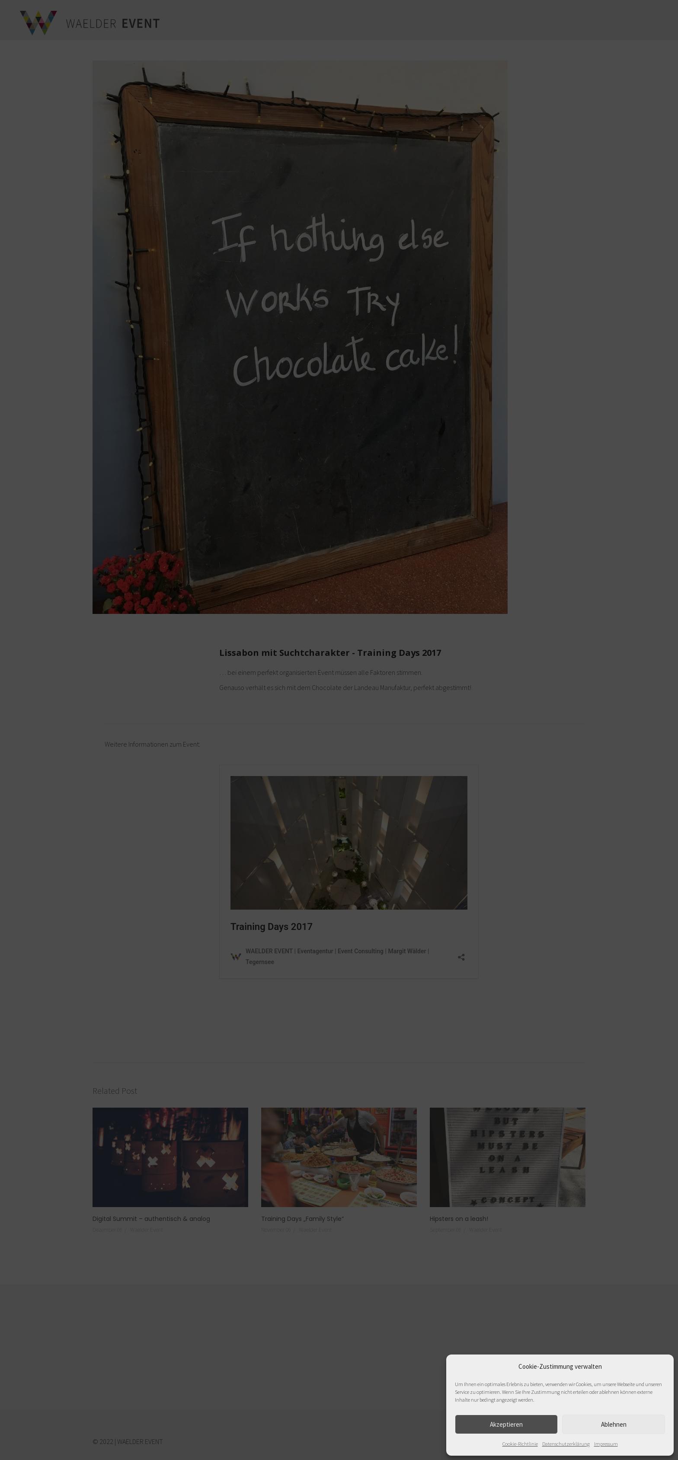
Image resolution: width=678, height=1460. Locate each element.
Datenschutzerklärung (566, 1444)
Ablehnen (614, 1424)
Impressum (606, 1444)
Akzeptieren (506, 1424)
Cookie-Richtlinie (520, 1444)
